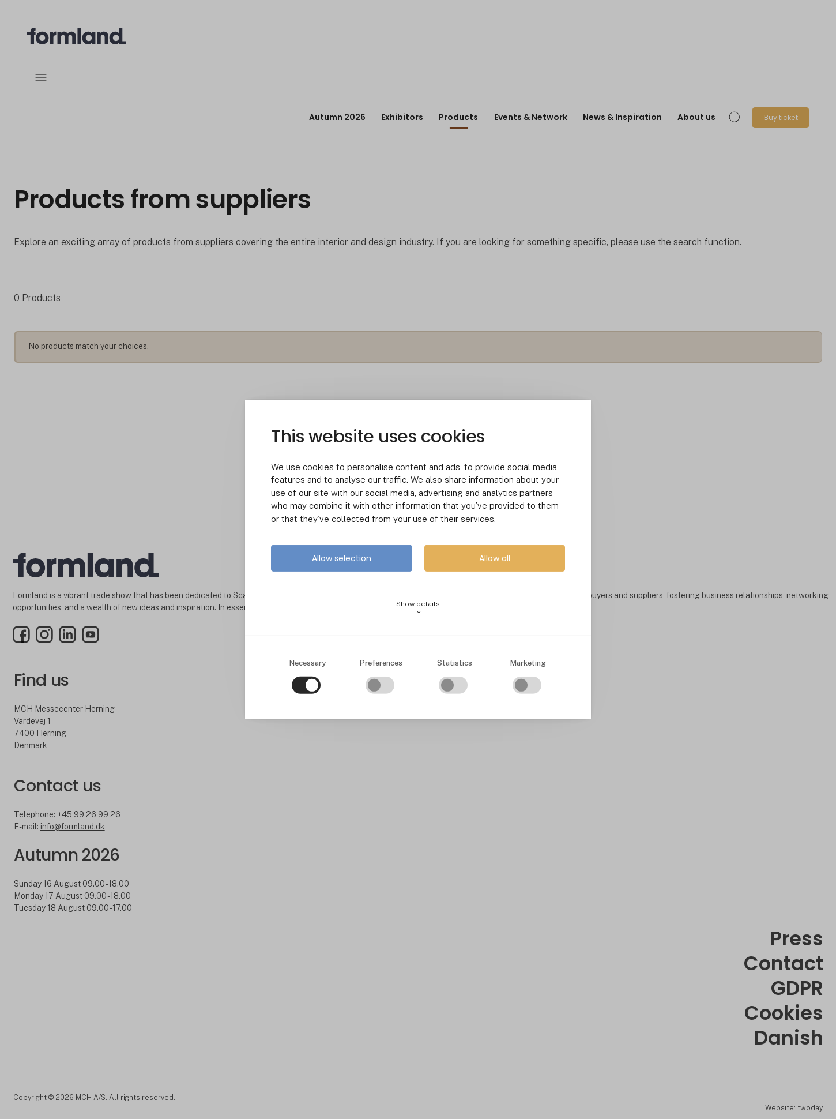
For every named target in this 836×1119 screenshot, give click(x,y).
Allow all (494, 558)
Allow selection (341, 558)
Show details (418, 607)
